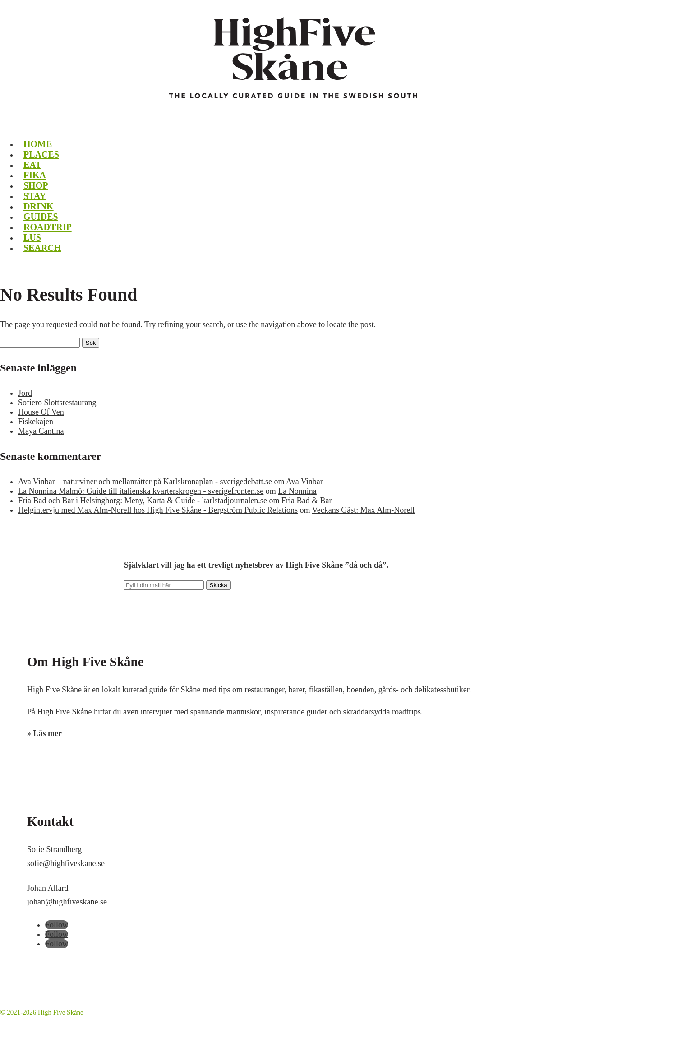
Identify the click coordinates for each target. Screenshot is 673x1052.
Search (42, 248)
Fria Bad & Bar (306, 500)
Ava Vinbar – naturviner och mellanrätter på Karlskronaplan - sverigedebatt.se (145, 481)
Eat (32, 165)
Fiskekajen (35, 421)
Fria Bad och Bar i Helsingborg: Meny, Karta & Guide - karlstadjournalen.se (142, 500)
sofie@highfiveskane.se (66, 863)
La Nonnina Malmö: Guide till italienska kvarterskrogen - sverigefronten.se (140, 491)
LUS (32, 237)
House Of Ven (41, 412)
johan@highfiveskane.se (67, 901)
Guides (40, 217)
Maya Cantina (41, 431)
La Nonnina (297, 491)
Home (37, 144)
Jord (25, 393)
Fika (34, 175)
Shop (35, 185)
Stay (34, 196)
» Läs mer (44, 733)
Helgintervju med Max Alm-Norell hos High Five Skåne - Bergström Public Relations (158, 509)
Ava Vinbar (304, 481)
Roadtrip (47, 227)
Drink (38, 206)
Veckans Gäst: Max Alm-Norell (363, 509)
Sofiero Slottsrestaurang (57, 402)
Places (41, 154)
